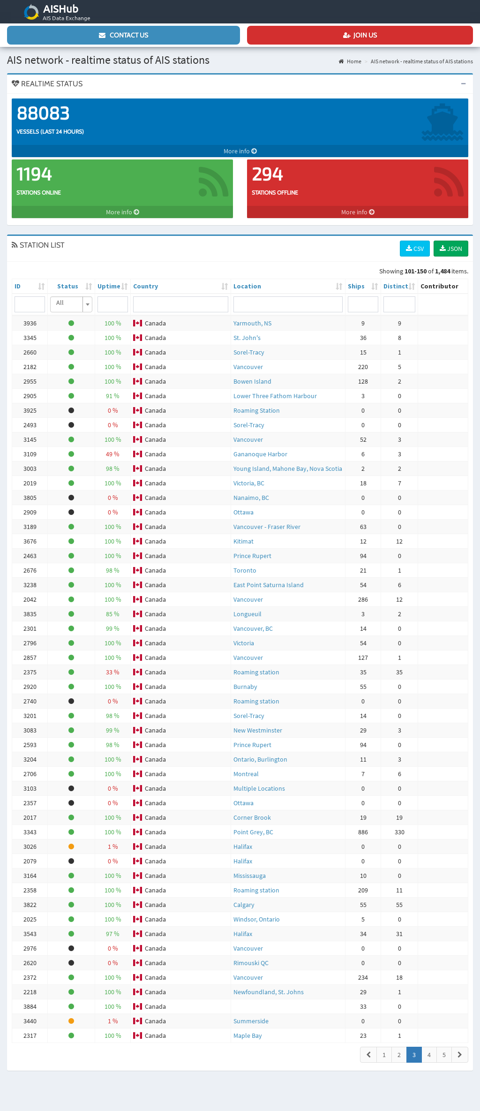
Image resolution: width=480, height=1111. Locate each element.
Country (145, 286)
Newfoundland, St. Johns (268, 992)
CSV (415, 248)
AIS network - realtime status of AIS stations (422, 61)
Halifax (242, 846)
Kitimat (243, 541)
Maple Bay (247, 1035)
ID (18, 286)
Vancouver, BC (253, 628)
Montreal (246, 774)
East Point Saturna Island (268, 585)
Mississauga (249, 875)
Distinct (395, 286)
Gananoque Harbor (260, 454)
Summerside (251, 1021)
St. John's (247, 337)
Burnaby (245, 686)
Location (247, 286)
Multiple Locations (259, 788)
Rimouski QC (251, 963)
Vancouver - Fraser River (266, 526)
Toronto (244, 570)
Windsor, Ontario (256, 919)
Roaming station (256, 672)
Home (349, 61)
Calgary (244, 904)
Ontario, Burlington (260, 759)
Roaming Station (256, 410)
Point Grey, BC (253, 832)
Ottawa (243, 512)
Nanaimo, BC (251, 497)
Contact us (123, 35)
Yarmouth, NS (252, 323)
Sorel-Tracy (248, 352)
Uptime (109, 286)
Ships (356, 286)
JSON (451, 248)
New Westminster (257, 730)
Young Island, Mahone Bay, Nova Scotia (287, 468)
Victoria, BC (248, 483)
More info (240, 151)
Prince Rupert (252, 556)
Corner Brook (252, 817)
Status (67, 286)
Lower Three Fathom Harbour (275, 396)
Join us (360, 35)
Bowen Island (252, 381)
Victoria (243, 643)
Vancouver (248, 367)
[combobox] (71, 304)
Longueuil (247, 614)
